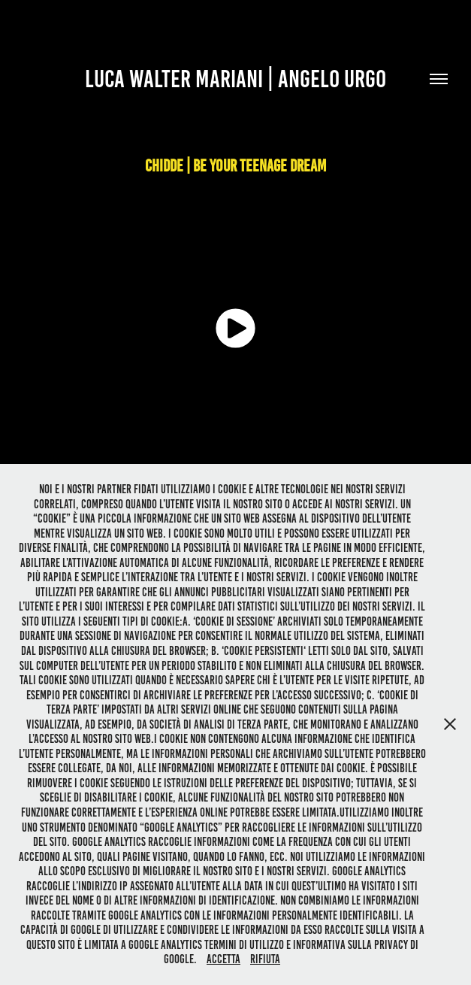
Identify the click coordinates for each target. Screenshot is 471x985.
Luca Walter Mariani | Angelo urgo (235, 78)
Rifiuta (265, 959)
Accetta (223, 959)
